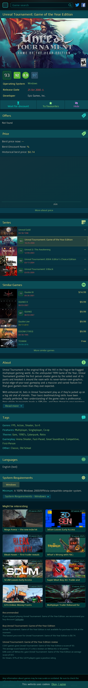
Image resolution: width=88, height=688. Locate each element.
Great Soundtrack (55, 439)
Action (20, 425)
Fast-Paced (39, 439)
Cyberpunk (32, 434)
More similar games (44, 350)
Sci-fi (37, 425)
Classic (14, 448)
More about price (44, 210)
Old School (25, 448)
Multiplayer (21, 430)
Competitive (72, 439)
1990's (22, 434)
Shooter (29, 425)
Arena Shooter (23, 439)
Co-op (46, 430)
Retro (43, 434)
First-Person (9, 443)
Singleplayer (35, 430)
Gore (14, 434)
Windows (32, 83)
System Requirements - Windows (27, 496)
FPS (13, 425)
